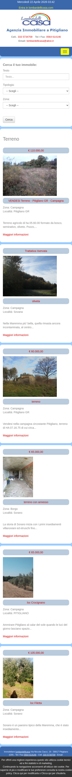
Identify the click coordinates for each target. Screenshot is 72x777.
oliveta (36, 301)
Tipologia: (8, 84)
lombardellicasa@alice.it (40, 40)
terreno (36, 401)
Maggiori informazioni (15, 234)
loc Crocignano (36, 602)
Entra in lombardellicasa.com (36, 7)
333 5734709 (25, 36)
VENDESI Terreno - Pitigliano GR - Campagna (36, 200)
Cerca (8, 119)
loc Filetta (36, 703)
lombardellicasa (23, 752)
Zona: (6, 99)
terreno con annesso (36, 502)
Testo (6, 70)
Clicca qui (18, 773)
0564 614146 (53, 36)
